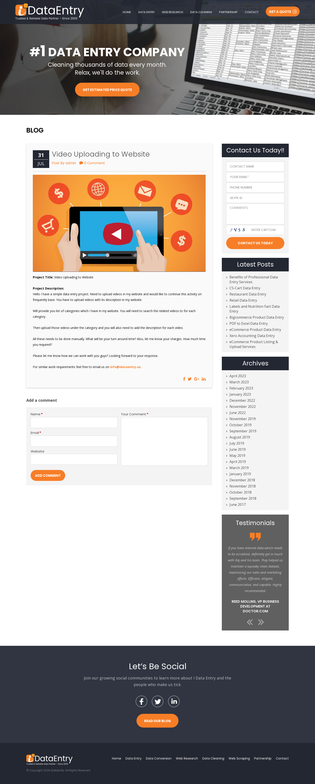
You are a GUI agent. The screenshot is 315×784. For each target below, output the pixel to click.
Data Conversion (159, 758)
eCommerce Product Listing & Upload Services (253, 344)
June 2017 (237, 504)
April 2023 (237, 376)
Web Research (172, 12)
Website (37, 451)
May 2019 (237, 455)
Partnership (228, 12)
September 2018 (242, 498)
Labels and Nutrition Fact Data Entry (254, 309)
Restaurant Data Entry (247, 294)
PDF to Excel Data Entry (248, 323)
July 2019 (236, 443)
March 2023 (239, 382)
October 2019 (240, 425)
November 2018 (242, 486)
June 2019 (237, 449)
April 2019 (237, 461)
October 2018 (240, 492)
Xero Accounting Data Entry (252, 335)
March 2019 (239, 467)
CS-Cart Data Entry (244, 288)
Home (127, 12)
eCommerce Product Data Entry (255, 329)
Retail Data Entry (243, 300)
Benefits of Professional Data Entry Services (253, 279)
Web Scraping (239, 758)
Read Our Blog (157, 721)
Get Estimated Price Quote (107, 89)
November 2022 (242, 406)
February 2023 (241, 388)
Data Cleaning (201, 12)
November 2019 (242, 418)
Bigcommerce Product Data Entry (256, 317)
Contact (252, 12)
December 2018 (242, 480)
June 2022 (237, 412)
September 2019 (242, 431)
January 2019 (240, 473)
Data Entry (146, 12)
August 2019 (239, 437)
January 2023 (240, 394)
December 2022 (242, 400)
